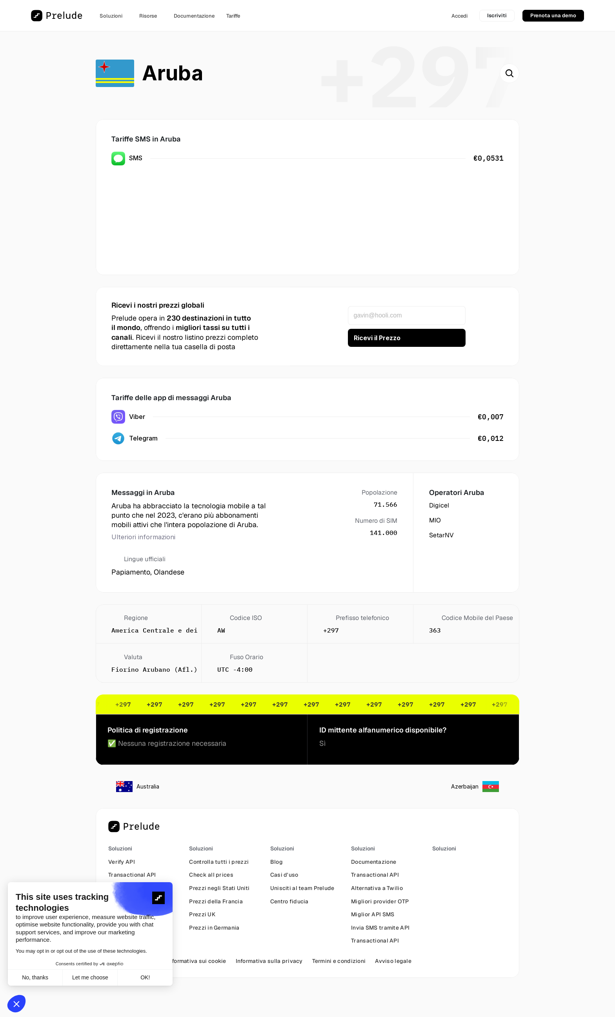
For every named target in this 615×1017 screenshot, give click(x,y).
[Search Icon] (509, 73)
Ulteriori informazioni (143, 537)
